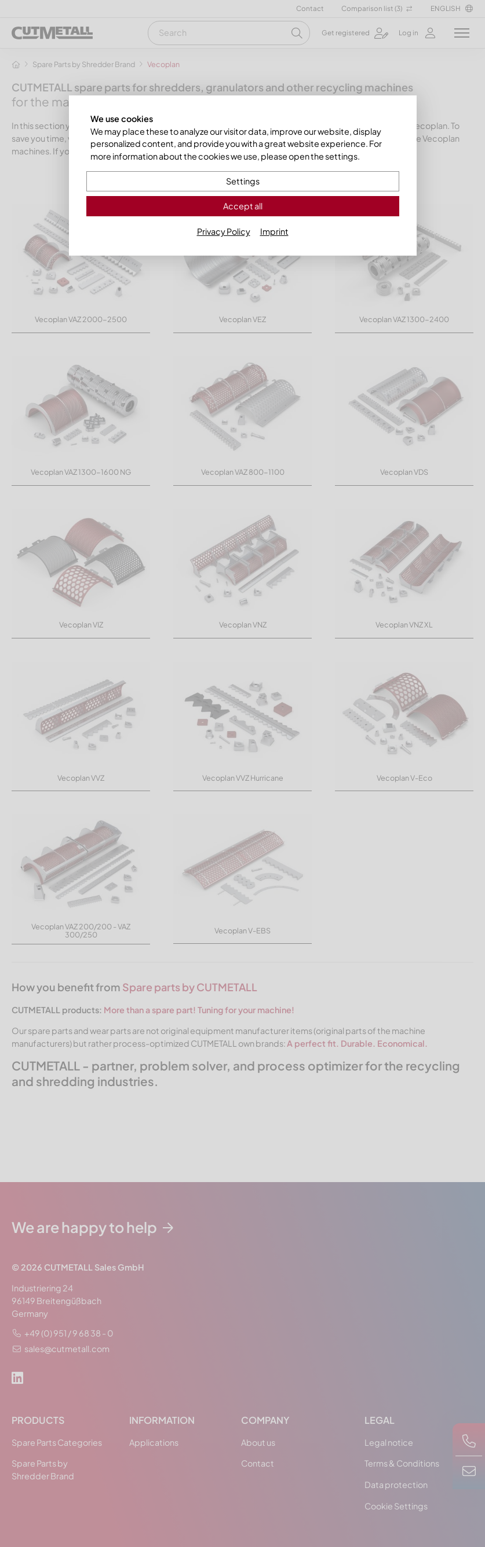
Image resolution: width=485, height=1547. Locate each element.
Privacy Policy (223, 231)
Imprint (274, 231)
